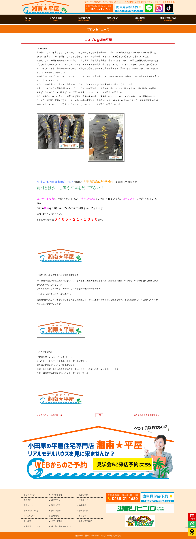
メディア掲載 (56, 521)
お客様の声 (83, 511)
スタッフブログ (85, 521)
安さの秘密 (55, 511)
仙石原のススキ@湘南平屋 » (146, 415)
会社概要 (27, 521)
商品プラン (55, 500)
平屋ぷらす (83, 500)
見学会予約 (83, 495)
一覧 (99, 415)
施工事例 (82, 505)
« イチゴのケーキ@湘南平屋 (49, 415)
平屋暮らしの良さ (31, 511)
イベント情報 (56, 495)
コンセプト (83, 516)
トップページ (29, 495)
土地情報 (55, 516)
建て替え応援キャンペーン (62, 526)
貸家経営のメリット (32, 526)
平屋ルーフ (28, 505)
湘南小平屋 (55, 505)
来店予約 (27, 500)
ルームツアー (29, 516)
